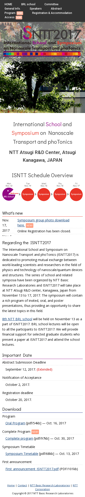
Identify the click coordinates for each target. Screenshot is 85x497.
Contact (22, 485)
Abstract (56, 8)
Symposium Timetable (21, 453)
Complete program (19, 438)
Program (10, 13)
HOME (8, 4)
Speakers (36, 8)
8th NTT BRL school (17, 319)
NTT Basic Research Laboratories (50, 485)
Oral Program (15, 423)
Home (11, 485)
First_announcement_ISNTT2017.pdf (32, 469)
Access (10, 17)
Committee (51, 4)
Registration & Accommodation (52, 13)
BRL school (28, 4)
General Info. (13, 8)
